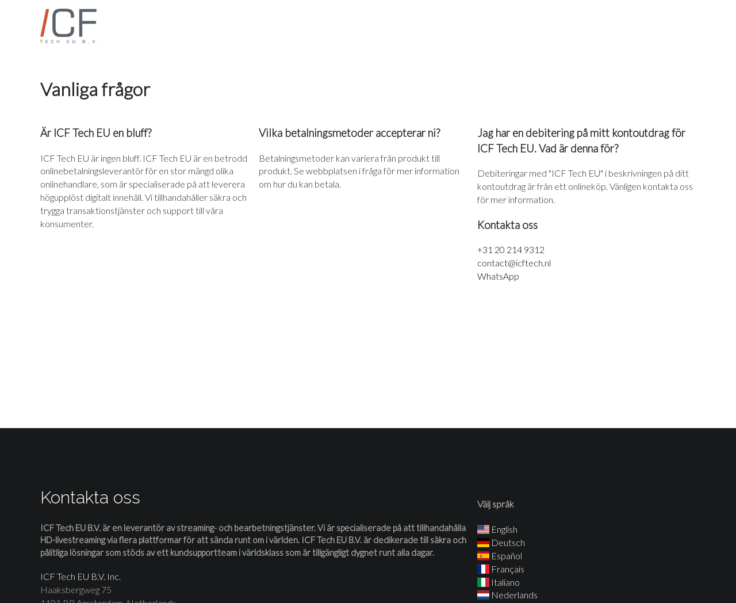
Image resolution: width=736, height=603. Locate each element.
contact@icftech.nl (514, 262)
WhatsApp (498, 275)
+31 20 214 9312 (511, 249)
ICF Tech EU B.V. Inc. (80, 576)
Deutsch (501, 542)
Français (500, 568)
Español (499, 555)
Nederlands (507, 594)
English (497, 529)
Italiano (498, 582)
